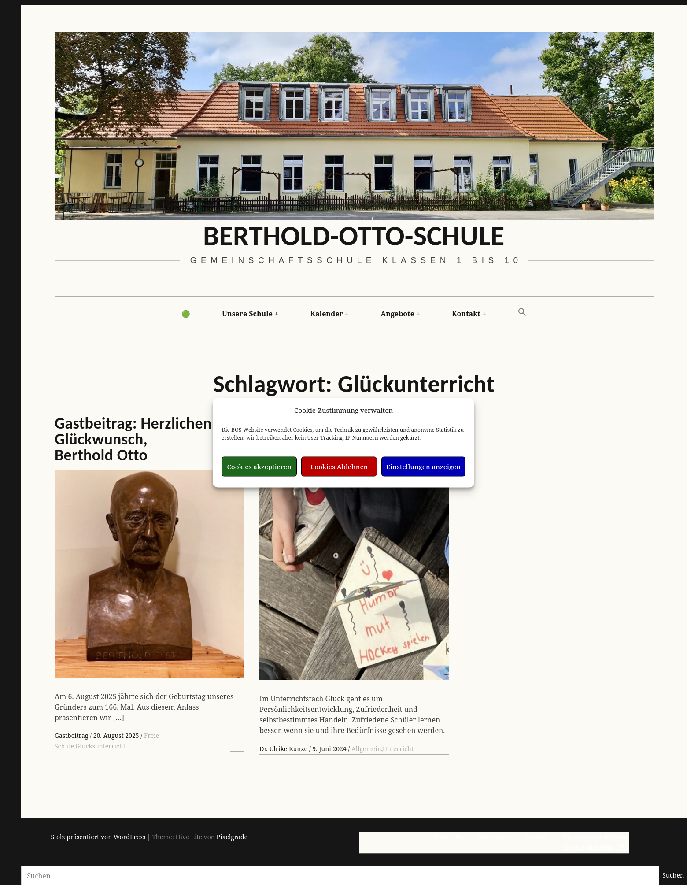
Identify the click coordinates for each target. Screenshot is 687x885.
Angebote (397, 313)
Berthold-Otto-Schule (353, 235)
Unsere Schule (247, 313)
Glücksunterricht (100, 746)
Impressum (493, 837)
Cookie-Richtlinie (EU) (597, 847)
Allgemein (366, 748)
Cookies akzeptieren (259, 466)
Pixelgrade (231, 837)
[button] (522, 312)
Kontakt (466, 313)
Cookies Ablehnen (339, 466)
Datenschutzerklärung (596, 837)
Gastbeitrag (72, 735)
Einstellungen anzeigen (423, 466)
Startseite (447, 837)
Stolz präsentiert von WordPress (98, 837)
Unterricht (398, 748)
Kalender (326, 313)
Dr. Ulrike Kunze (284, 748)
